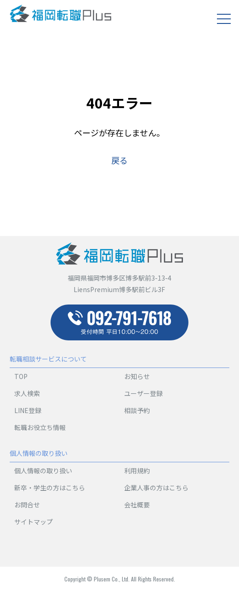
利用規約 (137, 470)
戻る (119, 160)
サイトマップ (33, 521)
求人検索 (27, 393)
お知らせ (137, 376)
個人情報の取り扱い (43, 470)
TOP (21, 376)
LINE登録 (27, 410)
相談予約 (137, 410)
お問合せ (27, 504)
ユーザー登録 (143, 393)
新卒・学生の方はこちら (49, 487)
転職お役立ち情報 (40, 427)
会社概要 (137, 504)
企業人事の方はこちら (156, 487)
